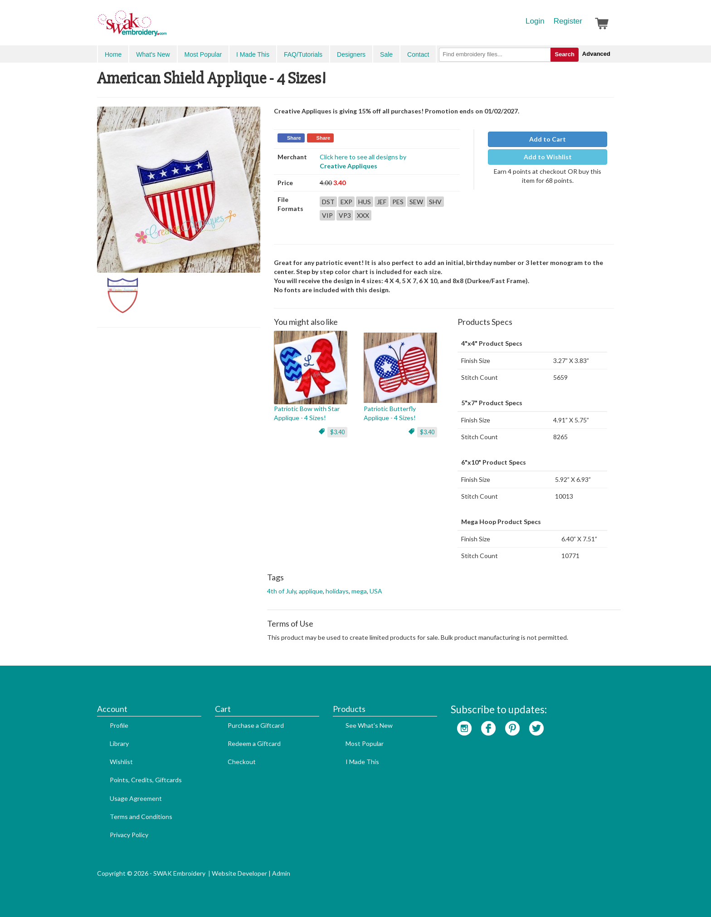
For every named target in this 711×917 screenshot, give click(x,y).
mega (359, 591)
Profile (119, 725)
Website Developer (239, 873)
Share (294, 138)
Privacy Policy (129, 835)
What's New (153, 54)
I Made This (252, 54)
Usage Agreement (136, 798)
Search (564, 54)
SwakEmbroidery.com (165, 27)
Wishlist (121, 761)
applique (311, 591)
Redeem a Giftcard (254, 743)
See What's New (369, 725)
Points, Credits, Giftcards (146, 780)
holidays (337, 591)
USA (376, 591)
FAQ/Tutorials (303, 54)
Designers (351, 54)
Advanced (596, 53)
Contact (418, 54)
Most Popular (203, 54)
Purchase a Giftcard (256, 725)
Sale (386, 54)
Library (119, 743)
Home (113, 54)
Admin (281, 873)
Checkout (242, 761)
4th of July (281, 591)
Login (535, 21)
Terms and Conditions (141, 816)
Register (568, 21)
